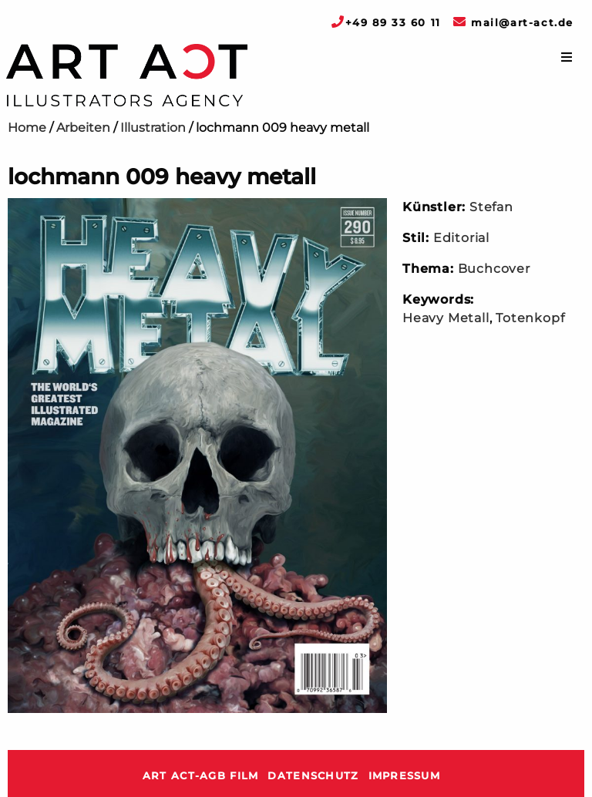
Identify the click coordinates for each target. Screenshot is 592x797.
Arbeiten (83, 127)
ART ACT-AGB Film (200, 776)
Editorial (461, 237)
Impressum (404, 776)
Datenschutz (312, 776)
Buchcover (494, 268)
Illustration (153, 127)
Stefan (491, 207)
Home (27, 127)
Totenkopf (530, 318)
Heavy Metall (445, 318)
